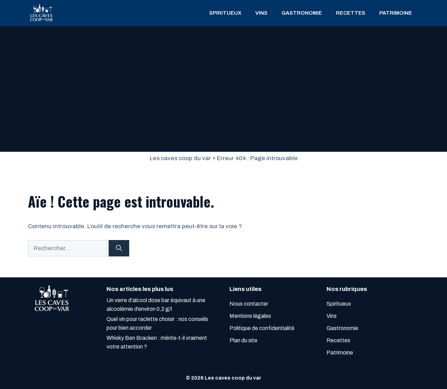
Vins (261, 13)
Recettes (350, 13)
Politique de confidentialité (261, 328)
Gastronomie (301, 13)
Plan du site (243, 340)
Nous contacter (248, 304)
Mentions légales (250, 316)
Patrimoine (395, 13)
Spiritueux (225, 13)
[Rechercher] (119, 248)
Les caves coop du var (180, 158)
